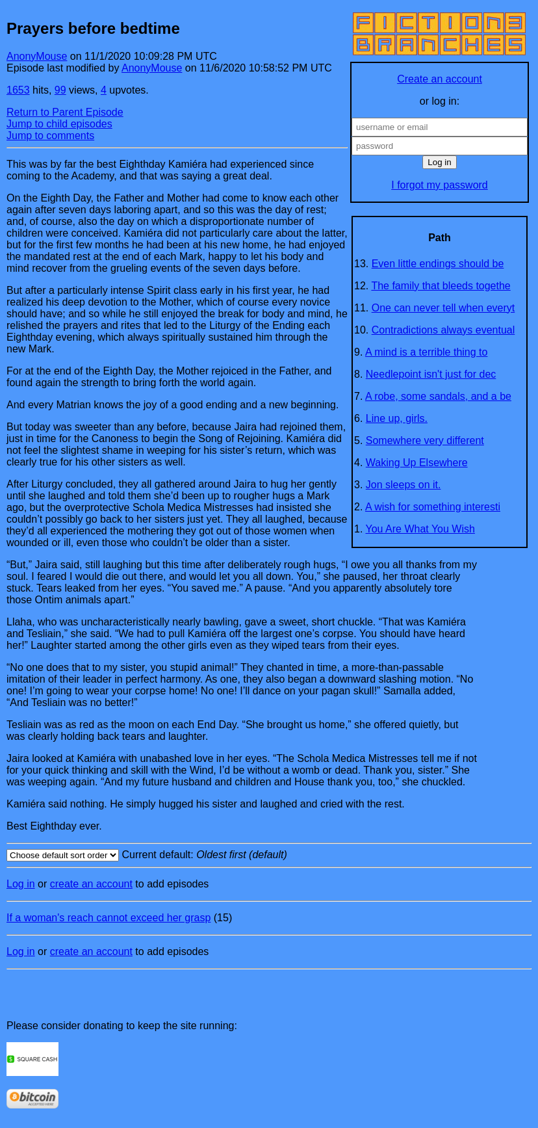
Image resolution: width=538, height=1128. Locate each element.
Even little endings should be (438, 263)
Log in (20, 883)
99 (60, 90)
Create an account (439, 79)
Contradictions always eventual (443, 329)
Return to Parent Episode (64, 112)
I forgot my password (439, 184)
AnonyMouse (36, 56)
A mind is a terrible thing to (426, 352)
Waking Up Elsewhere (417, 462)
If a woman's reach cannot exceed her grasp (108, 917)
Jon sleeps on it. (403, 484)
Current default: (269, 855)
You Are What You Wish (420, 528)
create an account (91, 883)
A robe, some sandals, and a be (438, 396)
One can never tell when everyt (443, 307)
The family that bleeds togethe (440, 285)
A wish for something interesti (432, 506)
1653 (18, 90)
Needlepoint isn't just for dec (431, 374)
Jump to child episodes (59, 123)
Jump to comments (50, 135)
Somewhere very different (425, 440)
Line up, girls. (397, 418)
